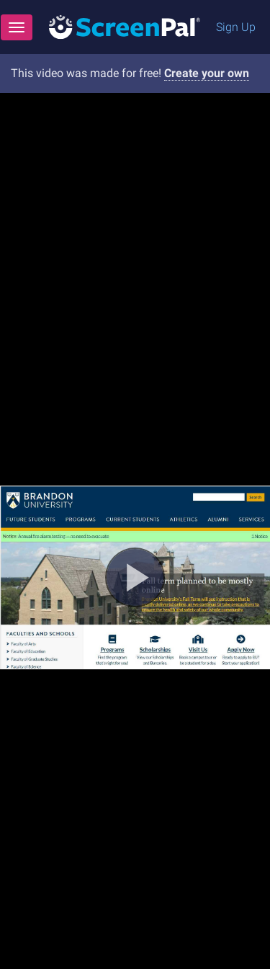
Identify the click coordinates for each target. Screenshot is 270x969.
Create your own (206, 73)
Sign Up (236, 27)
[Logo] (124, 26)
